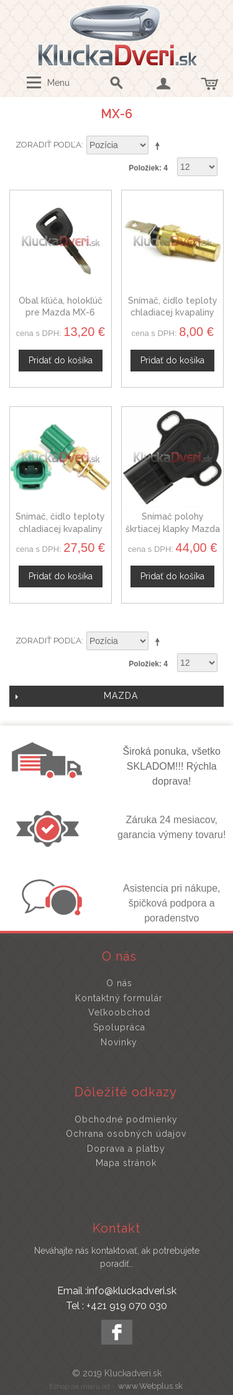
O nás (119, 983)
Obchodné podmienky (126, 1119)
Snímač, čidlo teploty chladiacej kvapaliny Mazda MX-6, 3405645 (60, 528)
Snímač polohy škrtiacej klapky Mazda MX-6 (173, 528)
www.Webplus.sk (150, 1386)
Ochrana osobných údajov (126, 1134)
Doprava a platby (126, 1149)
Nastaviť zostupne (159, 145)
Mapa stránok (126, 1163)
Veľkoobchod (119, 1012)
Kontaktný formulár (119, 998)
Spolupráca (119, 1027)
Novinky (119, 1042)
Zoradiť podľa (48, 144)
